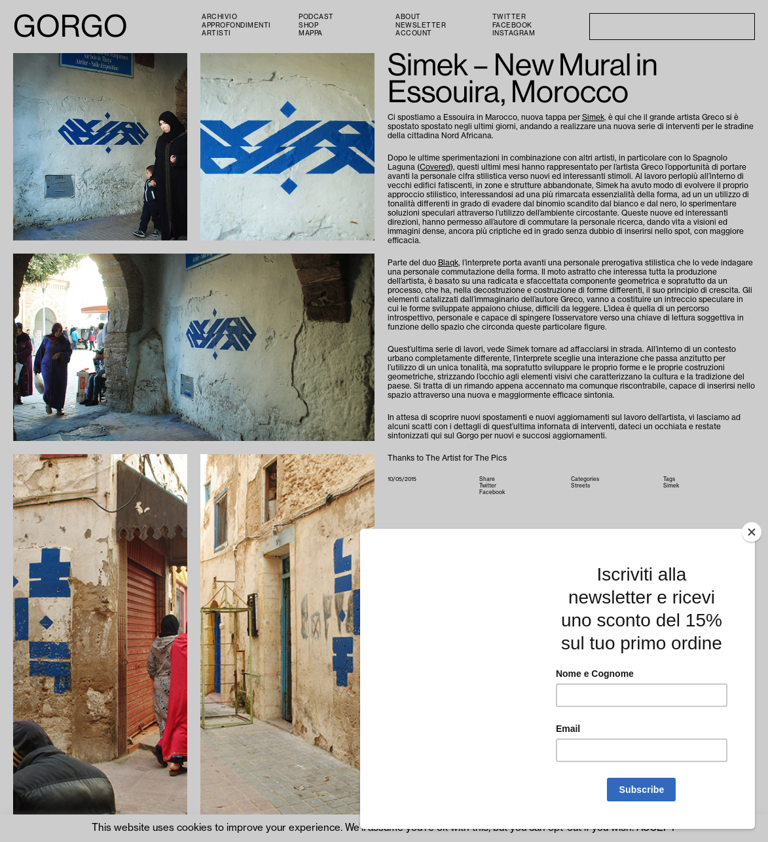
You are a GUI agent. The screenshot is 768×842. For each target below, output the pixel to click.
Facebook (512, 25)
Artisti (216, 33)
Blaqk (448, 263)
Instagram (514, 33)
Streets (580, 485)
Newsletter (420, 25)
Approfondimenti (236, 25)
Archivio (219, 17)
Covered (435, 167)
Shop (308, 25)
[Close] (751, 532)
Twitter (509, 17)
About (408, 17)
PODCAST (316, 17)
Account (413, 33)
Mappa (311, 33)
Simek (593, 117)
